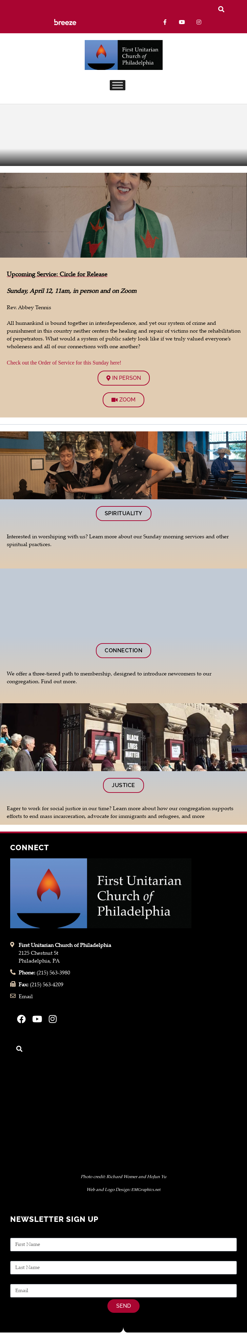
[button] (221, 9)
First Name (23, 1234)
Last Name (23, 1257)
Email (17, 1280)
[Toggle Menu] (117, 85)
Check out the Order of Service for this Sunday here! (64, 363)
